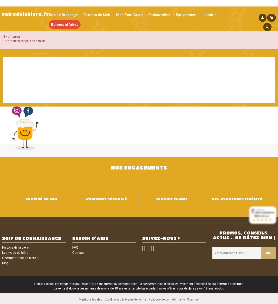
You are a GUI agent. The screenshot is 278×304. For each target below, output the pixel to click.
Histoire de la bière (15, 247)
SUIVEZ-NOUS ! (161, 238)
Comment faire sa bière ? (20, 258)
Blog (5, 263)
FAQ (75, 247)
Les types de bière (15, 253)
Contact (78, 253)
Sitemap (193, 299)
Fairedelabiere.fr (25, 14)
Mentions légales (90, 299)
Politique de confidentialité (167, 299)
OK (268, 252)
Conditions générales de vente (125, 299)
